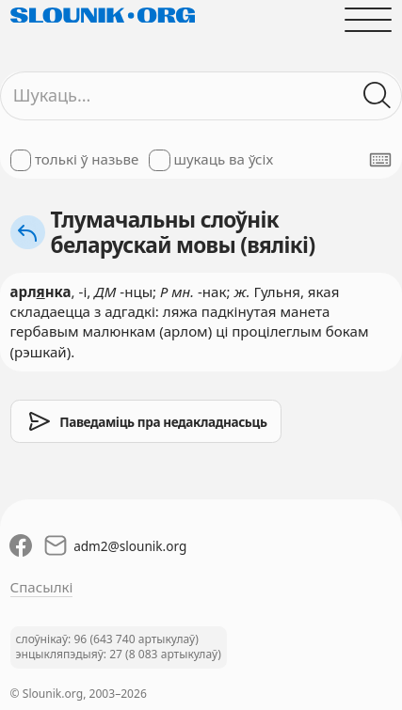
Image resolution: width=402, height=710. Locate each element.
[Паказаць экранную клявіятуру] (380, 160)
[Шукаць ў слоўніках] (378, 95)
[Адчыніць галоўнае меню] (368, 19)
